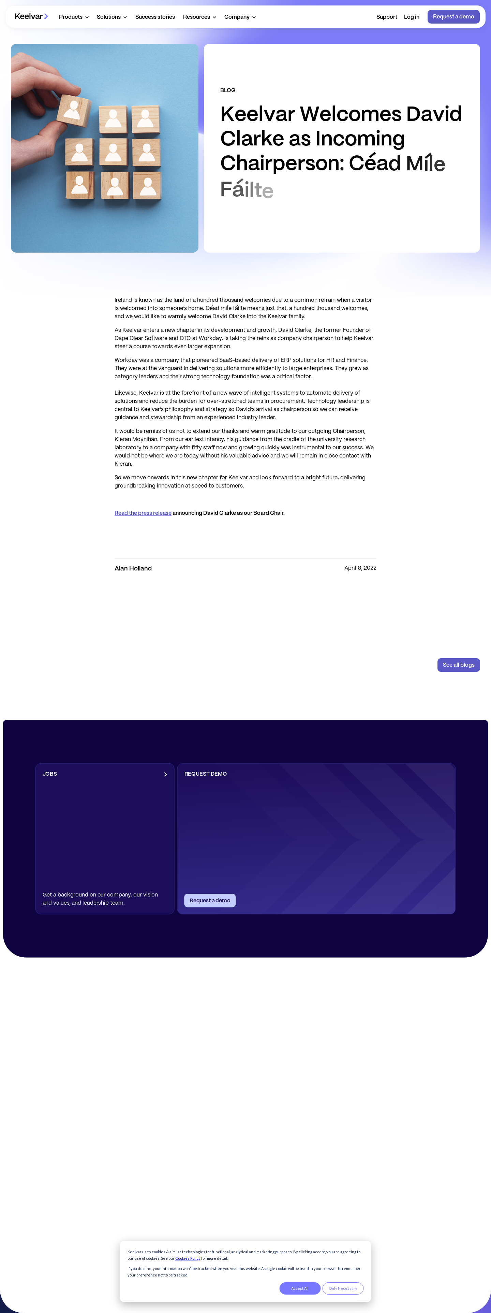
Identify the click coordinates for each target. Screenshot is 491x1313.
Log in (411, 17)
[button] (74, 17)
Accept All (300, 1288)
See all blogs (459, 665)
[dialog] (245, 1271)
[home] (31, 17)
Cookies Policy (187, 1258)
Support (386, 17)
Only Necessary (343, 1288)
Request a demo (453, 16)
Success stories (155, 17)
